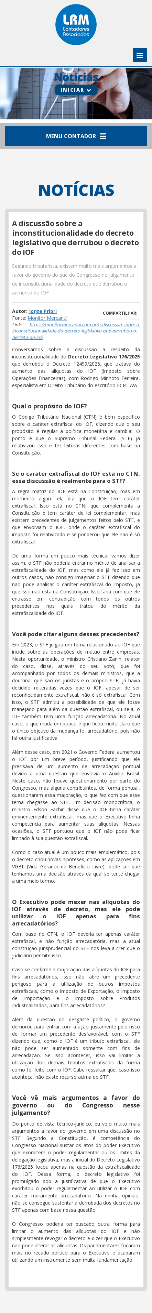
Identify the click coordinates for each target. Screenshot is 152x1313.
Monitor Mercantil (47, 318)
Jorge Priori (43, 311)
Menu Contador (76, 136)
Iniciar (76, 90)
